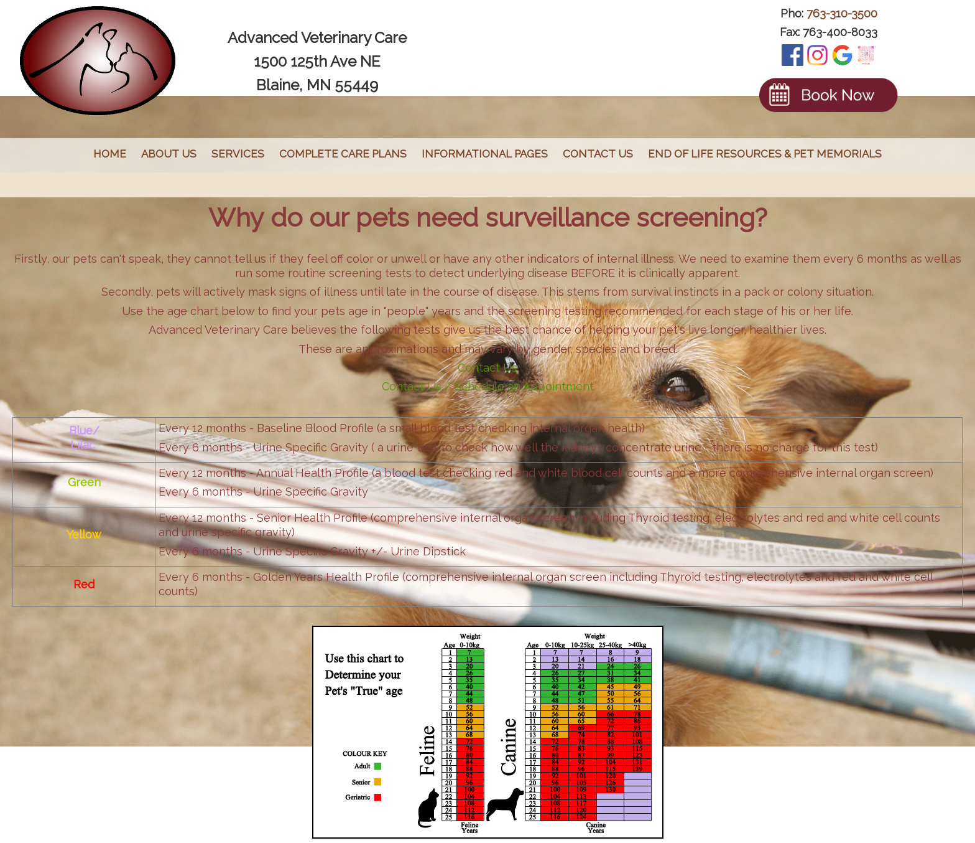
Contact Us (598, 154)
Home (109, 154)
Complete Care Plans (343, 154)
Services (237, 154)
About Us (168, 154)
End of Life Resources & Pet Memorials (765, 154)
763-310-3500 (841, 13)
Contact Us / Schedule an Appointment (488, 386)
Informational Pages (485, 154)
